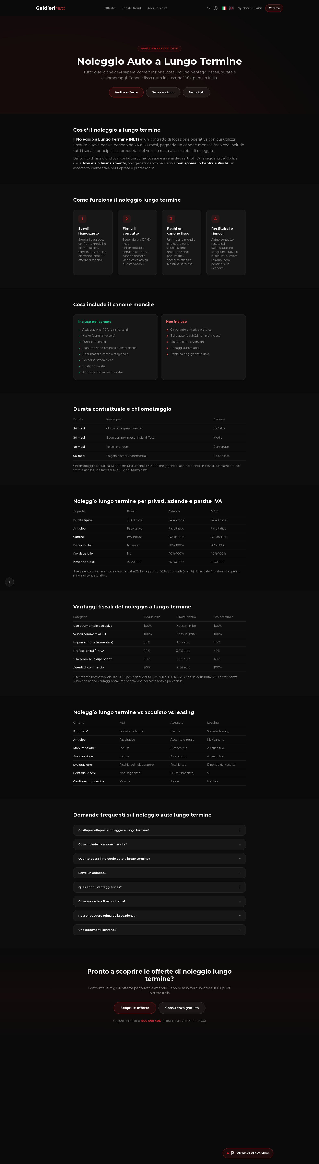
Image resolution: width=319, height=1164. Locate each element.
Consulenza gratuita (182, 1008)
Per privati (196, 92)
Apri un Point (157, 8)
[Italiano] (224, 7)
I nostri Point (131, 8)
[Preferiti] (208, 8)
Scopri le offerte (134, 1008)
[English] (231, 7)
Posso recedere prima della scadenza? (159, 916)
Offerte (110, 8)
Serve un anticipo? (159, 873)
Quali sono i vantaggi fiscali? (159, 887)
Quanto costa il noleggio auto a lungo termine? (159, 859)
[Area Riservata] (216, 8)
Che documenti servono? (159, 930)
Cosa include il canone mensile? (159, 844)
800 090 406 (250, 8)
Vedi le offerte (126, 92)
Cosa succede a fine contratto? (159, 901)
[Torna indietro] (9, 582)
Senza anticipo (163, 92)
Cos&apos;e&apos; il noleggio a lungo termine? (159, 830)
